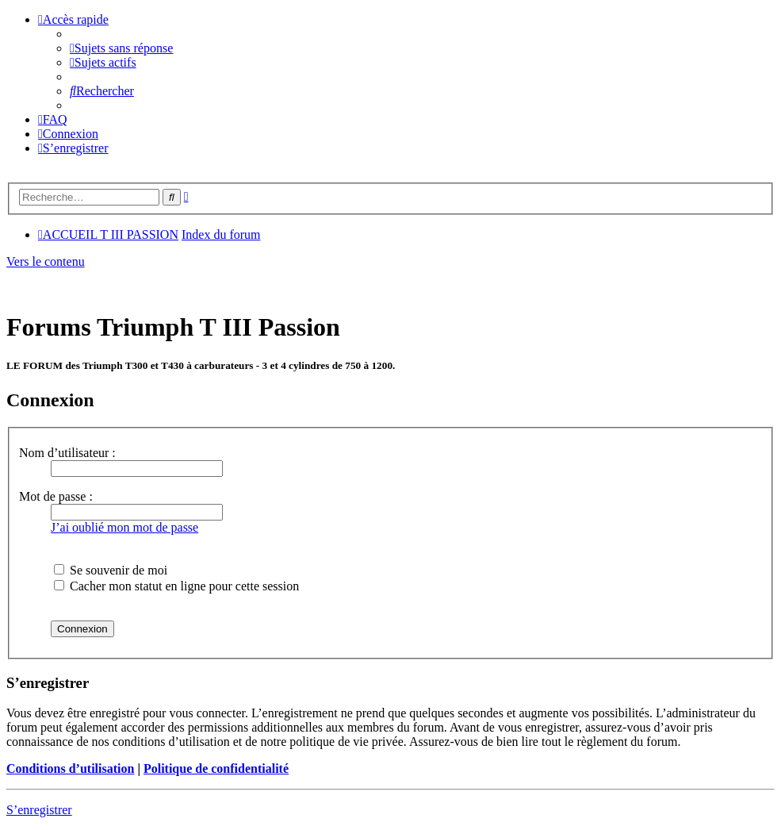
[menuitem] (121, 48)
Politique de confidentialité (216, 768)
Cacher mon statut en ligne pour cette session (176, 586)
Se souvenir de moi (110, 570)
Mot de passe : (56, 496)
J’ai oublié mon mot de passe (124, 527)
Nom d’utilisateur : (67, 452)
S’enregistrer (39, 810)
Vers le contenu (45, 261)
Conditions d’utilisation (70, 768)
